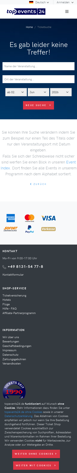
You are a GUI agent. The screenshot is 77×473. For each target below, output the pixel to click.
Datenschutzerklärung (18, 416)
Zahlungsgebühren (14, 359)
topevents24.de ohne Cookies (23, 412)
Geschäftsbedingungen (16, 346)
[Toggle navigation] (67, 11)
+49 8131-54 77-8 (25, 266)
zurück (38, 184)
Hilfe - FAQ (9, 308)
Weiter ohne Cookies (36, 453)
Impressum (9, 350)
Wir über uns (10, 337)
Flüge (6, 304)
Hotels (6, 299)
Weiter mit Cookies (36, 465)
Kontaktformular (13, 274)
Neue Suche (38, 105)
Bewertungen (10, 341)
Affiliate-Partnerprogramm (19, 313)
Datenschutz (10, 354)
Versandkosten (11, 363)
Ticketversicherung (14, 295)
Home (29, 27)
